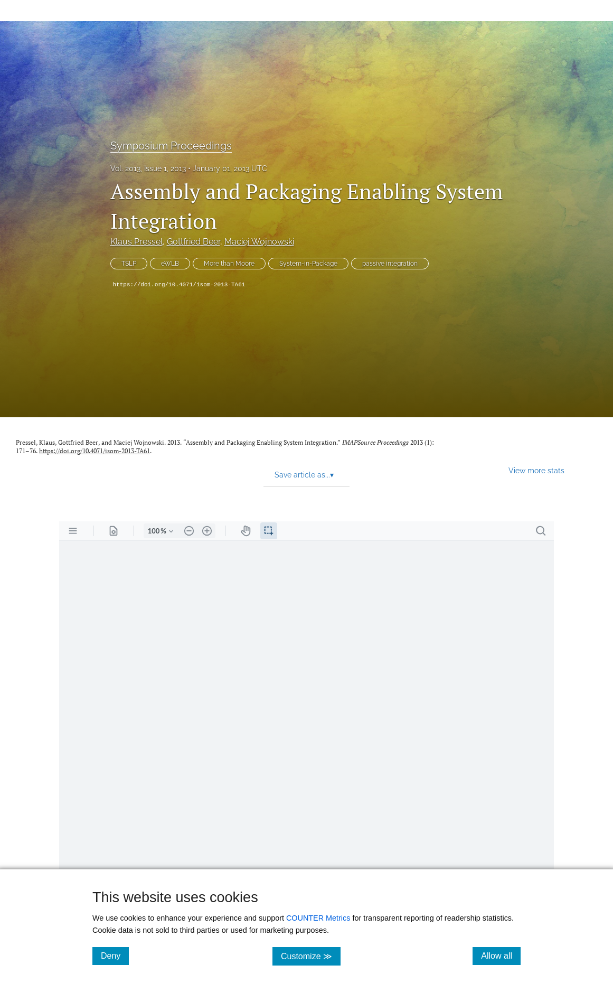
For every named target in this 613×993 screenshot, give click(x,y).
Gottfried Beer (193, 242)
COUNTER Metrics (318, 918)
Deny (115, 955)
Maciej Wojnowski (259, 242)
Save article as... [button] (304, 475)
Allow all (501, 955)
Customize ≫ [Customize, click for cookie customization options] (311, 956)
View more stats (536, 470)
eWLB (170, 263)
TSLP (128, 263)
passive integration (390, 263)
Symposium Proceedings (171, 145)
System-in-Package (308, 263)
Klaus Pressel (136, 242)
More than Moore (229, 263)
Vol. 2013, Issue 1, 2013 (148, 168)
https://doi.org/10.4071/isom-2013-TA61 (179, 285)
